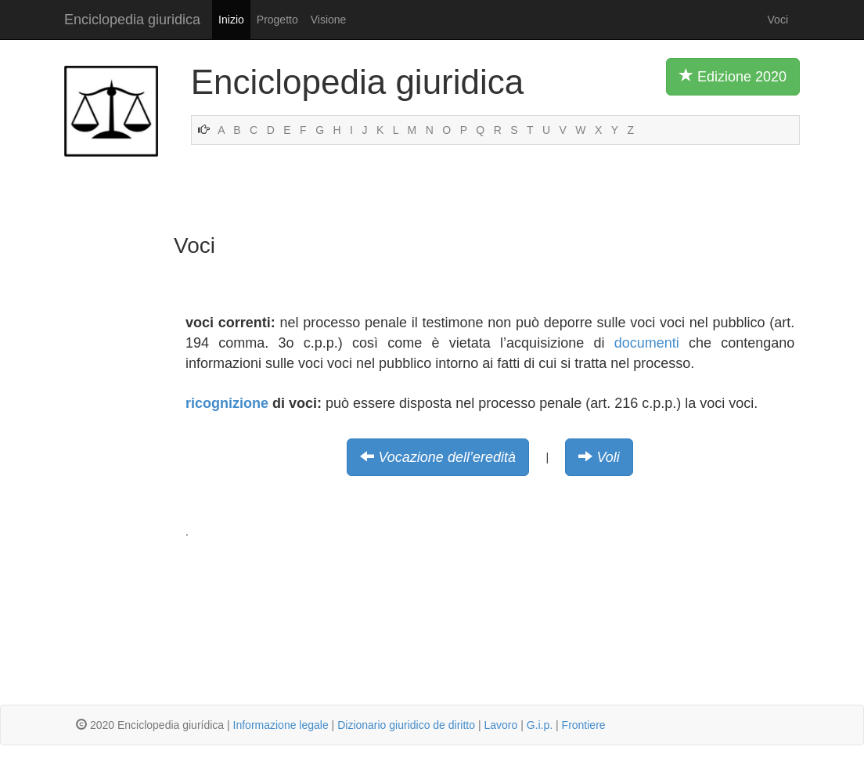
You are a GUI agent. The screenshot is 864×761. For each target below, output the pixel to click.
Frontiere (584, 725)
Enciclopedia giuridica (132, 19)
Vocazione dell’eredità (446, 457)
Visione (329, 19)
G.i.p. (540, 725)
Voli (608, 457)
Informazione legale (281, 725)
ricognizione (226, 403)
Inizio (231, 19)
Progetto (277, 19)
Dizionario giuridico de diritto (406, 725)
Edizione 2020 (733, 76)
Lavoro (500, 725)
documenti (646, 343)
